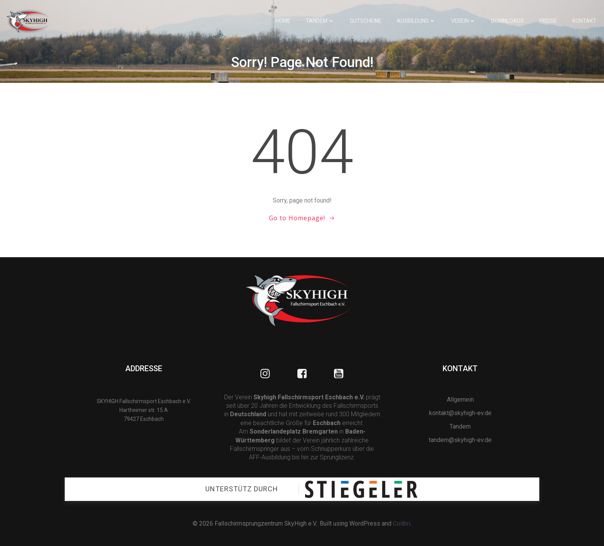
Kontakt (584, 21)
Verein (463, 21)
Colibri (401, 523)
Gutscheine (365, 21)
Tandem (320, 21)
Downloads (507, 21)
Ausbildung (416, 21)
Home (282, 21)
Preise (548, 21)
